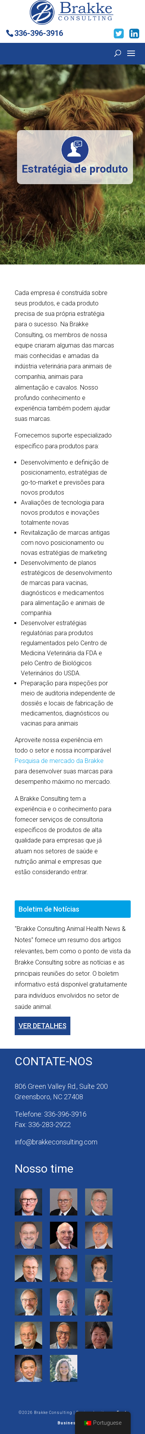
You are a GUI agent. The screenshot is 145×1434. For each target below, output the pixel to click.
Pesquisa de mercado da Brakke (59, 760)
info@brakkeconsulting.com (56, 1142)
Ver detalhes (43, 1026)
